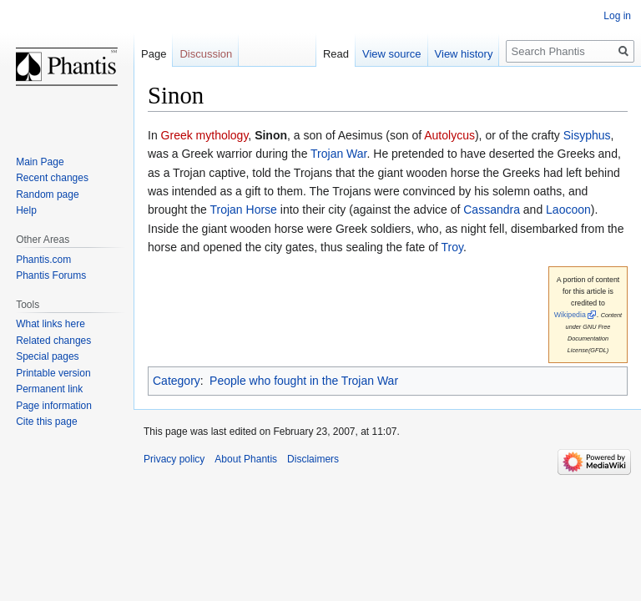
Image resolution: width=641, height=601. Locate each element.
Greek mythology (205, 135)
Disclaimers (313, 459)
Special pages (47, 356)
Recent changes (52, 178)
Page (153, 54)
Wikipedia (570, 315)
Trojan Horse (242, 209)
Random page (47, 194)
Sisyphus (587, 135)
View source (391, 54)
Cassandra (491, 209)
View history (464, 54)
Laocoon (568, 209)
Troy (452, 247)
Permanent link (49, 389)
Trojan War (338, 153)
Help (26, 210)
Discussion (205, 54)
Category (176, 380)
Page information (54, 406)
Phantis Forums (51, 275)
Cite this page (46, 421)
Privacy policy (174, 459)
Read (336, 54)
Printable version (53, 373)
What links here (50, 324)
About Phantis (246, 459)
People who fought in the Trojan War (303, 380)
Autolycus (449, 135)
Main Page (39, 162)
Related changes (53, 340)
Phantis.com (43, 259)
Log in (617, 16)
